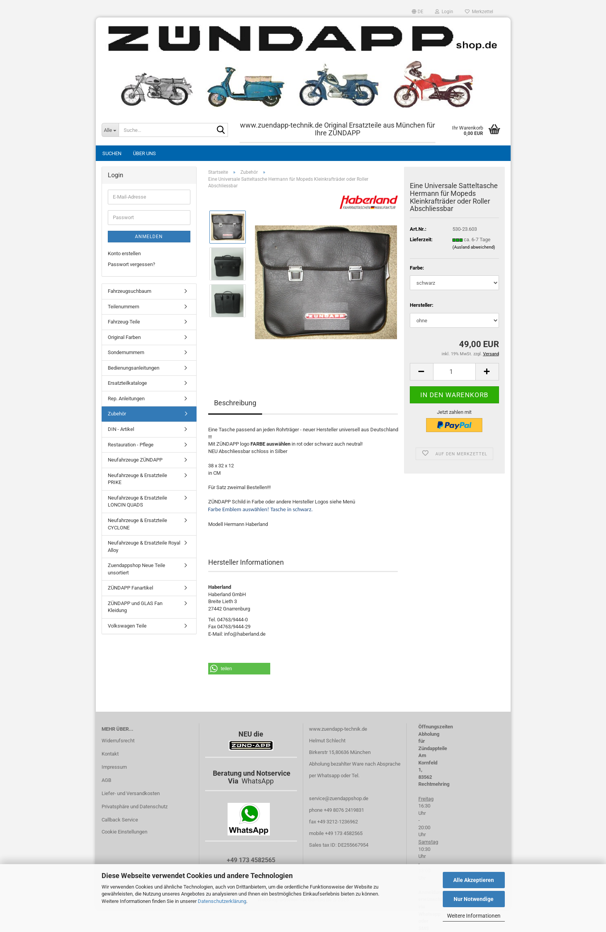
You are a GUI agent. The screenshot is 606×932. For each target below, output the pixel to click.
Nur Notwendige (474, 899)
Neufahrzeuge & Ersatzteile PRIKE (137, 479)
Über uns (144, 153)
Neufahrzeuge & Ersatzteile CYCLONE (137, 524)
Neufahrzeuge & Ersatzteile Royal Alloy (144, 546)
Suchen (111, 153)
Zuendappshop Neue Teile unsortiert (136, 569)
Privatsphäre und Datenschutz (134, 806)
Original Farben (124, 337)
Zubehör (117, 414)
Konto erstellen (124, 253)
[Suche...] (110, 130)
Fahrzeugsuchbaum (129, 291)
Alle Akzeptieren (473, 880)
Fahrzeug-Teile (124, 322)
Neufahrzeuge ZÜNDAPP (135, 460)
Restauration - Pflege (131, 445)
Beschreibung (235, 403)
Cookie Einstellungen (124, 832)
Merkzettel (479, 11)
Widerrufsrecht (118, 741)
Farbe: (417, 268)
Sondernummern (126, 352)
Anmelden (149, 236)
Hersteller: (421, 305)
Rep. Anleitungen (126, 398)
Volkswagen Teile (127, 626)
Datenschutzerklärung (222, 901)
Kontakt (110, 754)
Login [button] (444, 11)
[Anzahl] (454, 371)
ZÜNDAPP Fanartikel (130, 588)
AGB (106, 780)
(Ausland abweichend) (473, 247)
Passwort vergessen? (131, 264)
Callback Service (120, 820)
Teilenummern (123, 307)
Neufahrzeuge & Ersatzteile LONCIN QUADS (137, 501)
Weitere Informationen (474, 916)
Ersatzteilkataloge (127, 383)
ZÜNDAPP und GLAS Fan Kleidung (135, 607)
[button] (417, 11)
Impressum (114, 767)
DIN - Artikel (121, 429)
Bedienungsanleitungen (133, 368)
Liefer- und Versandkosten (131, 793)
